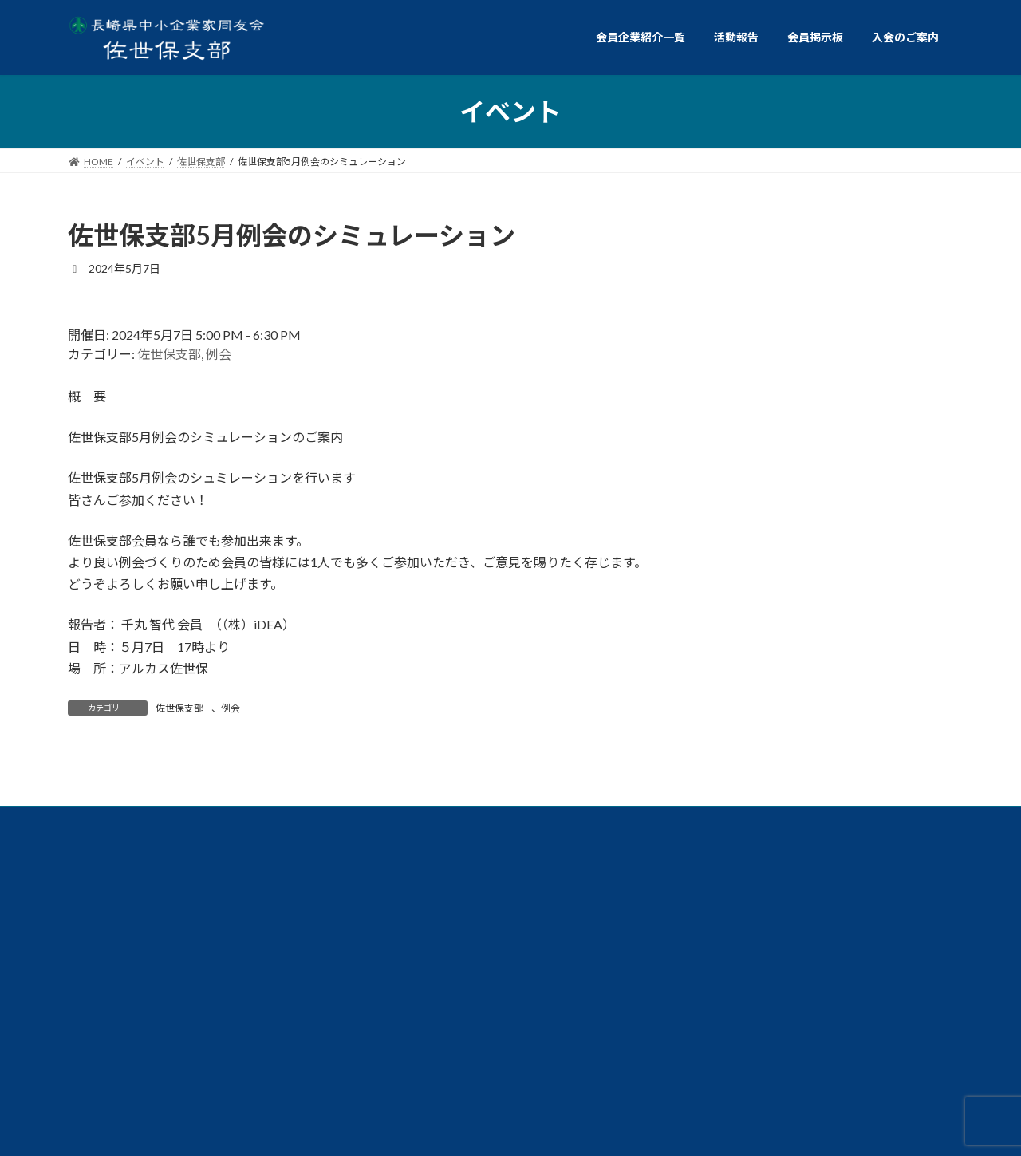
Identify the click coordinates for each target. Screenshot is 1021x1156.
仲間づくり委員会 (849, 930)
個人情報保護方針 (147, 1020)
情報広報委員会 (334, 930)
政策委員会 (500, 930)
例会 (218, 353)
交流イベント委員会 (155, 930)
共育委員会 (304, 894)
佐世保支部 (169, 353)
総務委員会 (666, 930)
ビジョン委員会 (159, 967)
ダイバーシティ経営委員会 (840, 894)
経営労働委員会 (657, 894)
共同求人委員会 (473, 894)
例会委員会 (147, 894)
